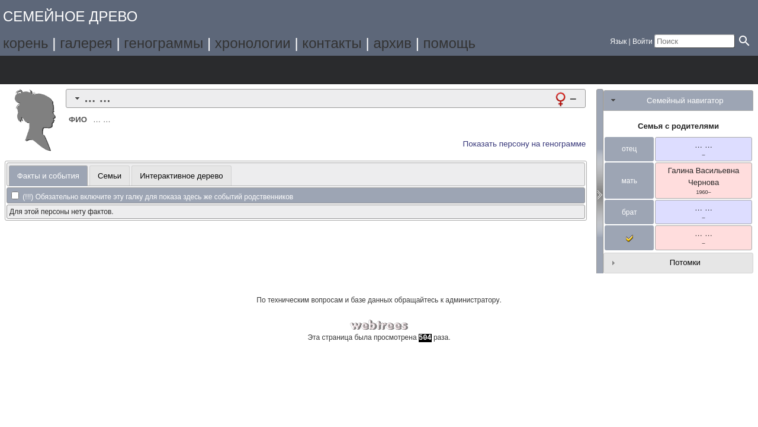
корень (26, 43)
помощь (449, 43)
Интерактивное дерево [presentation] (181, 175)
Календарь (126, 70)
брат (629, 212)
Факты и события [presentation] (48, 175)
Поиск (193, 70)
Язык (618, 41)
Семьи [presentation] (109, 175)
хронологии (253, 43)
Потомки (685, 262)
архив (392, 43)
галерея (86, 43)
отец (629, 149)
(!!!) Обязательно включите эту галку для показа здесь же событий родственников (152, 197)
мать (629, 181)
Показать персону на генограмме (524, 143)
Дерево (27, 70)
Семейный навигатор (685, 100)
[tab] (326, 98)
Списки (93, 70)
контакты (331, 43)
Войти (642, 41)
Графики (60, 70)
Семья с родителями (678, 126)
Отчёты (159, 70)
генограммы (163, 43)
